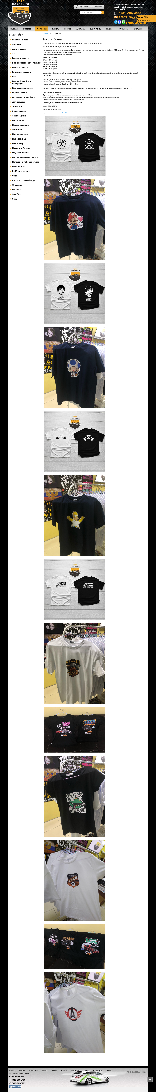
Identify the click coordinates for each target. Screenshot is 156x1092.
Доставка (64, 1070)
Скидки (86, 1070)
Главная (45, 33)
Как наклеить (75, 1070)
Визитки (54, 1070)
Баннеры (45, 1070)
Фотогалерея (97, 1070)
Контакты (109, 1070)
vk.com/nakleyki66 (61, 113)
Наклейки (16, 35)
